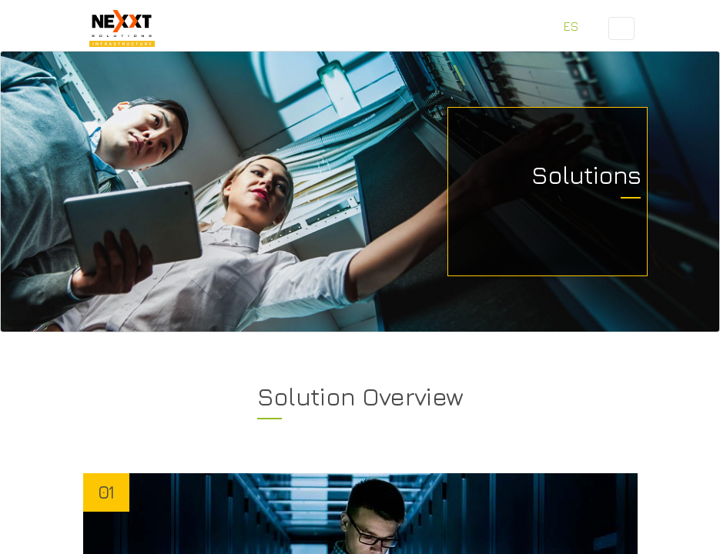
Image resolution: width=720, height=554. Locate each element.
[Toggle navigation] (621, 28)
